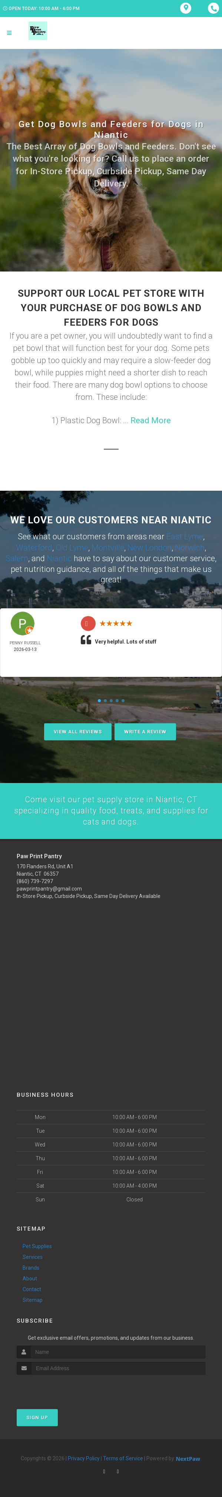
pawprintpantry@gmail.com (49, 888)
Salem (17, 557)
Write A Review (145, 730)
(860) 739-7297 (35, 881)
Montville (108, 547)
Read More (150, 420)
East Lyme (184, 536)
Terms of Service (123, 1458)
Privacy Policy (84, 1458)
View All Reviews (78, 730)
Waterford (34, 547)
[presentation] (56, 1388)
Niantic (59, 557)
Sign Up (37, 1417)
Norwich (190, 547)
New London (149, 547)
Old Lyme (72, 547)
